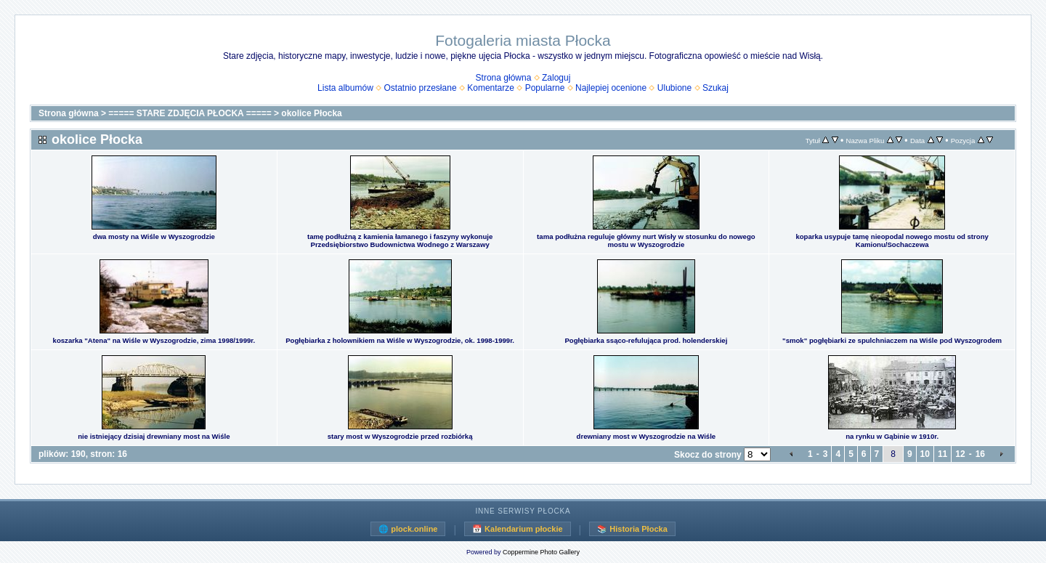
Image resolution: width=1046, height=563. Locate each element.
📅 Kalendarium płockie (517, 528)
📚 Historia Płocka (632, 528)
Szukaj (715, 88)
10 (925, 454)
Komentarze (490, 88)
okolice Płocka (311, 113)
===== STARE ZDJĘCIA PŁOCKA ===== (189, 113)
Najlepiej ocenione (610, 88)
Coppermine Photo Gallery (541, 552)
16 (980, 454)
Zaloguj (556, 78)
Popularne (545, 88)
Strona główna (504, 78)
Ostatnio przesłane (420, 88)
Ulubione (674, 88)
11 (942, 454)
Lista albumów (345, 88)
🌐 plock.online (407, 528)
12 (960, 454)
